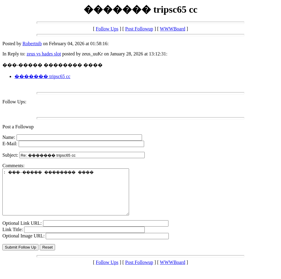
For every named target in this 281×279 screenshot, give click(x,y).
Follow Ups (107, 28)
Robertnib (32, 43)
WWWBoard (172, 28)
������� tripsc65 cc (42, 76)
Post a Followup (18, 126)
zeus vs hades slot (43, 53)
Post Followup (139, 28)
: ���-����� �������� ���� (73, 196)
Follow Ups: (14, 101)
